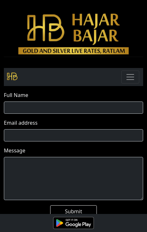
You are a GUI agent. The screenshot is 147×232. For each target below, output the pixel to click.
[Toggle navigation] (130, 77)
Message (14, 150)
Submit (73, 211)
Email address (21, 122)
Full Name (16, 95)
